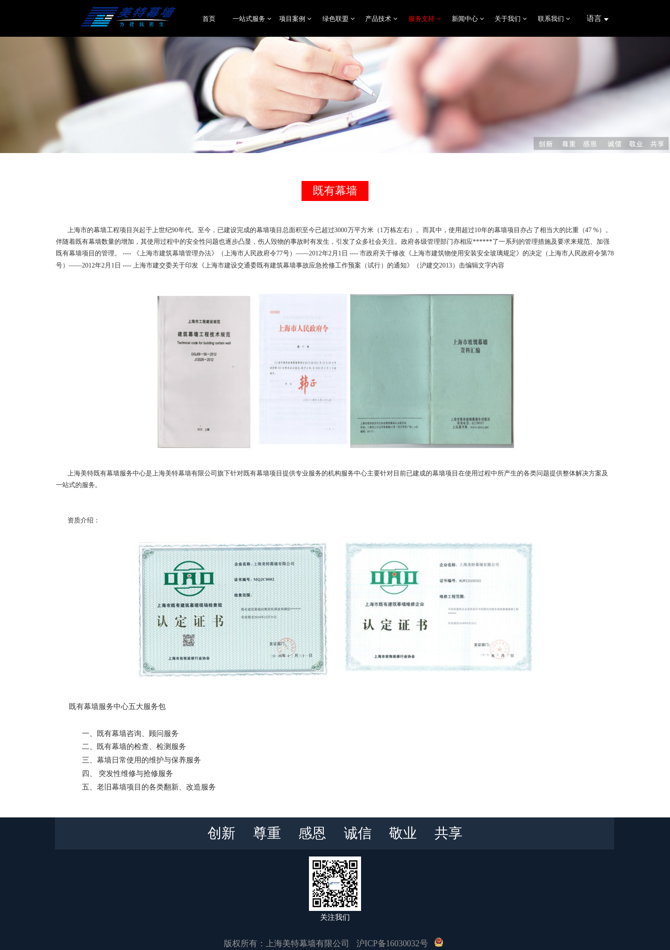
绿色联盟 (338, 18)
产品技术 (381, 18)
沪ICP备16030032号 (392, 943)
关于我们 (511, 18)
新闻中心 (468, 18)
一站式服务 (252, 18)
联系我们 (554, 18)
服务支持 (425, 18)
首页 (208, 18)
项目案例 (295, 18)
